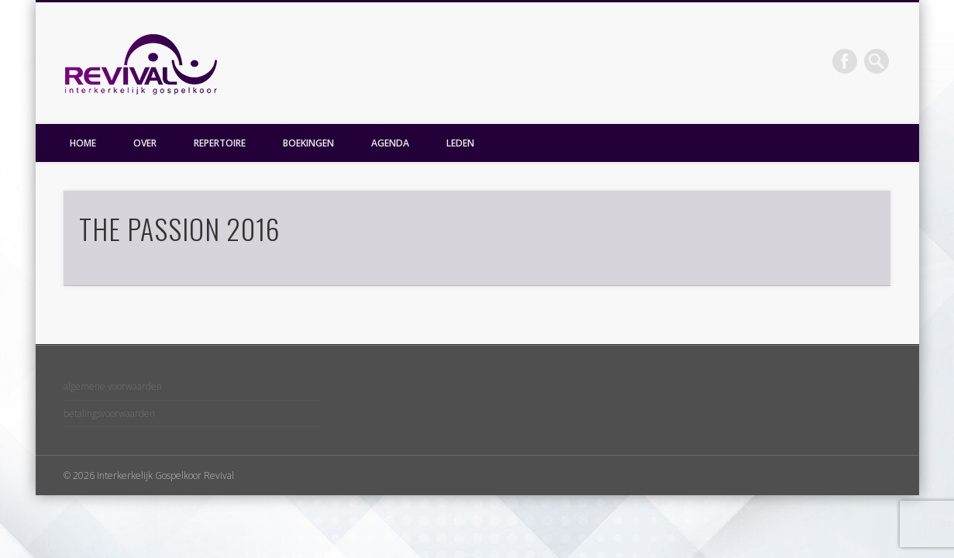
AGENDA (390, 143)
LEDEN (460, 143)
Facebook (844, 61)
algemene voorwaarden (113, 386)
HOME (83, 143)
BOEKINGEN (308, 143)
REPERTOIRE (220, 143)
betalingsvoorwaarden (109, 413)
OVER (145, 143)
